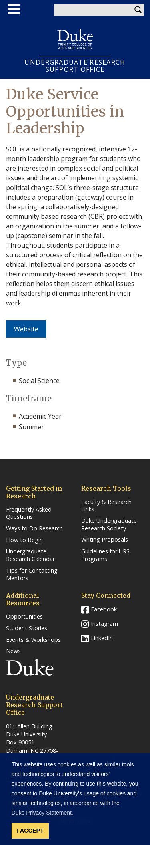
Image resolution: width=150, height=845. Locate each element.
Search (138, 10)
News (13, 651)
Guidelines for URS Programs (105, 555)
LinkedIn (102, 638)
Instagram (104, 623)
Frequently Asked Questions (29, 513)
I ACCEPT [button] (30, 830)
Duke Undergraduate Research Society (109, 524)
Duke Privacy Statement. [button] (42, 812)
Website (26, 329)
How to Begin (24, 540)
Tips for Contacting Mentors (32, 574)
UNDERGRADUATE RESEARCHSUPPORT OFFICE (74, 66)
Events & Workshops (33, 639)
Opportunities (24, 616)
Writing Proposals (104, 539)
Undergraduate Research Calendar (30, 555)
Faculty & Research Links (106, 505)
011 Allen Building (29, 726)
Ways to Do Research (34, 528)
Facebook (104, 609)
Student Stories (26, 628)
